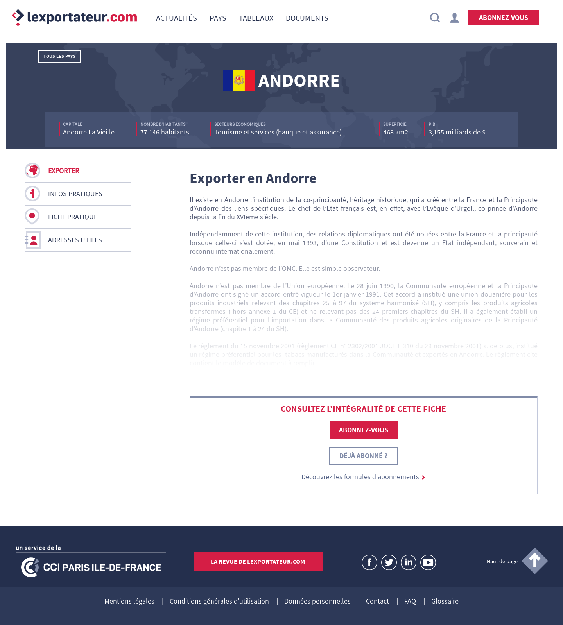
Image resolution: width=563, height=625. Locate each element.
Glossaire (445, 601)
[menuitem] (176, 17)
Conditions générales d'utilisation (219, 601)
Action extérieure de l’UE (485, 380)
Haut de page (502, 561)
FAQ (410, 601)
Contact (377, 601)
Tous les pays (59, 56)
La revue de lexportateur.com (258, 561)
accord (271, 294)
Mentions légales (129, 601)
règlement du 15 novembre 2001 (246, 345)
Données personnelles (317, 601)
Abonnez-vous (503, 17)
